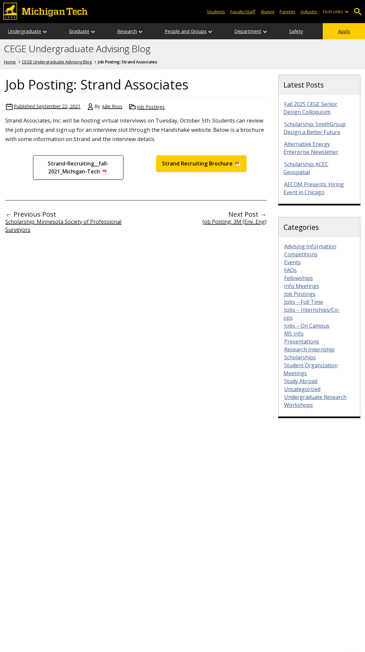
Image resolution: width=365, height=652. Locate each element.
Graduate (79, 31)
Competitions (300, 254)
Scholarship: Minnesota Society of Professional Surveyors (63, 225)
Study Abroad (300, 381)
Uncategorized (302, 389)
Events (292, 262)
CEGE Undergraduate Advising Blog (77, 48)
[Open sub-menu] (346, 11)
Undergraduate (24, 31)
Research (127, 31)
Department (247, 31)
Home (10, 62)
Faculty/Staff (242, 12)
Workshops (298, 405)
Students (216, 12)
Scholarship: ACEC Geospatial (305, 168)
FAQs (290, 270)
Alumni (267, 12)
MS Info (294, 333)
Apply (344, 31)
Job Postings (151, 107)
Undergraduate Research (315, 397)
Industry (309, 12)
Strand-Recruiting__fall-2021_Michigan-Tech (78, 167)
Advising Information (310, 246)
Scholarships (300, 357)
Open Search (357, 12)
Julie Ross (112, 106)
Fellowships (298, 278)
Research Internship (309, 349)
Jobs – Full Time (303, 302)
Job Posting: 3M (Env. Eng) (234, 221)
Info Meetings (301, 286)
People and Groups (186, 31)
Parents (287, 12)
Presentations (301, 341)
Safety (296, 31)
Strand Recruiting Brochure (198, 163)
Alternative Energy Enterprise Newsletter (310, 148)
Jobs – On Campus (306, 325)
